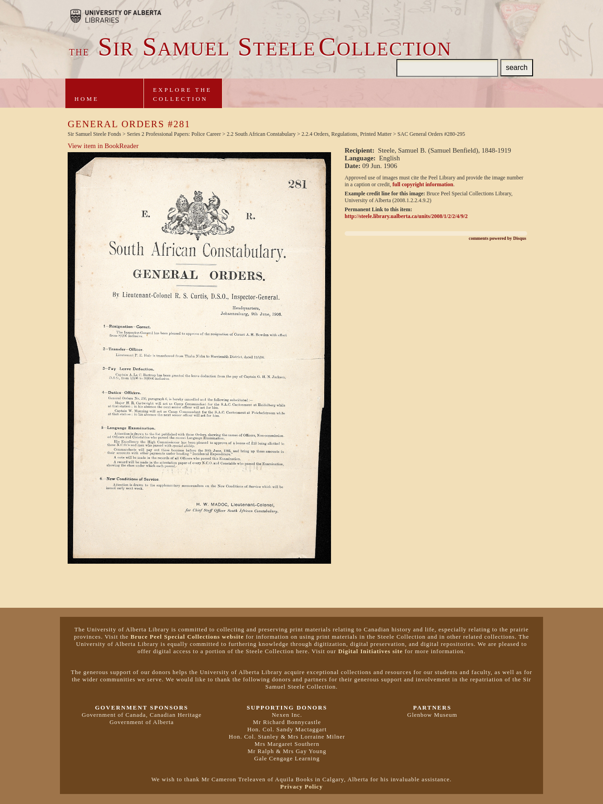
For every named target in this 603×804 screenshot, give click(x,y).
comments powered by (497, 238)
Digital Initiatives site (370, 651)
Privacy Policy (301, 786)
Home (86, 98)
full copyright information (422, 184)
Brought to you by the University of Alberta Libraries (115, 16)
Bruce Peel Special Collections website (187, 636)
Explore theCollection (182, 94)
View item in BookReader (103, 145)
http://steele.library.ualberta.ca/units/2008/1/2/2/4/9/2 (406, 216)
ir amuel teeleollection (260, 49)
